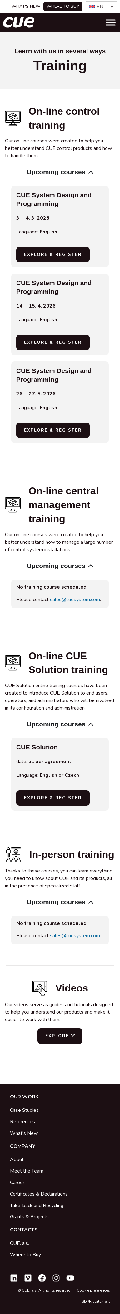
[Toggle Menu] (111, 22)
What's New (26, 6)
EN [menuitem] (100, 6)
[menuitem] (101, 6)
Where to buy (63, 6)
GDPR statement (95, 1301)
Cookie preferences (93, 1290)
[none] (101, 6)
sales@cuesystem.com (75, 599)
